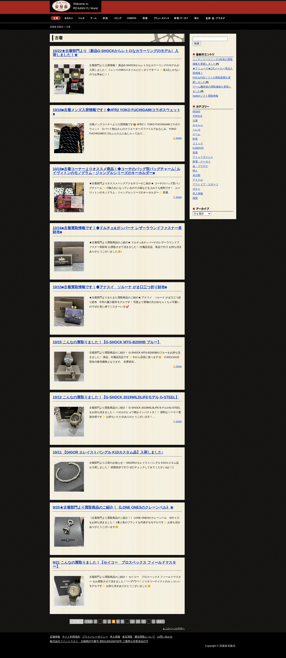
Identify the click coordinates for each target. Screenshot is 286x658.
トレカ (81, 18)
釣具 (105, 18)
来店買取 (127, 636)
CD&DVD (131, 18)
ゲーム (93, 18)
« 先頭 (88, 621)
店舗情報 (55, 636)
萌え (197, 18)
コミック (117, 18)
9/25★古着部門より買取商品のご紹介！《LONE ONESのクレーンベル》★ (113, 507)
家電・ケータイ (181, 18)
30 (143, 621)
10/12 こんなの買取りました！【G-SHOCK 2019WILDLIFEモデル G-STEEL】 (116, 397)
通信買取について (144, 636)
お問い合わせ (165, 636)
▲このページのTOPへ (174, 628)
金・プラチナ (215, 18)
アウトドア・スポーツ (205, 184)
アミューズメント (161, 18)
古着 (56, 18)
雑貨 (195, 198)
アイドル (198, 179)
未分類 (196, 175)
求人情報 (198, 193)
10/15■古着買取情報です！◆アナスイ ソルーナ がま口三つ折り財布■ (110, 287)
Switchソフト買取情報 (205, 95)
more (177, 138)
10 (132, 621)
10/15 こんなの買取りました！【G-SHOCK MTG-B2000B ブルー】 (107, 342)
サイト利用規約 (71, 636)
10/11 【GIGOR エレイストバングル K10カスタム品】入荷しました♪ (108, 452)
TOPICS (197, 116)
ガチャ (196, 188)
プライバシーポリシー (95, 636)
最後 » (160, 621)
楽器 (145, 18)
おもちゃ (69, 18)
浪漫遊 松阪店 (75, 7)
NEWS (196, 111)
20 (138, 621)
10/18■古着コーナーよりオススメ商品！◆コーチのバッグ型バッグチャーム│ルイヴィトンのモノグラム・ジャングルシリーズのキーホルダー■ (116, 171)
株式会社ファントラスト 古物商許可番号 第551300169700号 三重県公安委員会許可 (99, 641)
